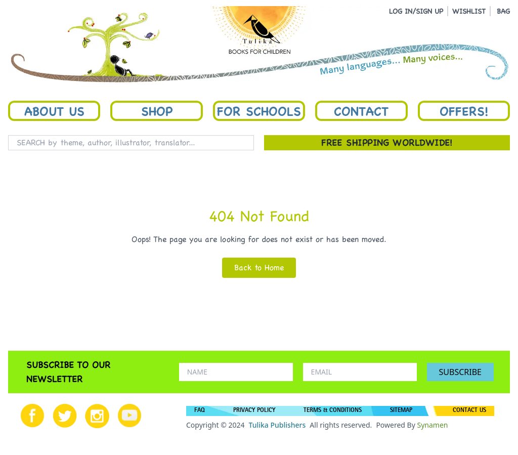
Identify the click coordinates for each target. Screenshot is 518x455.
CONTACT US (469, 411)
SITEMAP (401, 411)
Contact (361, 110)
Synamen (432, 425)
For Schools (259, 110)
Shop (156, 110)
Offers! (464, 110)
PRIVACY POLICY (254, 411)
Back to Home (259, 267)
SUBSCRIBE (460, 372)
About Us (54, 110)
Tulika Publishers (277, 425)
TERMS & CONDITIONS (333, 411)
